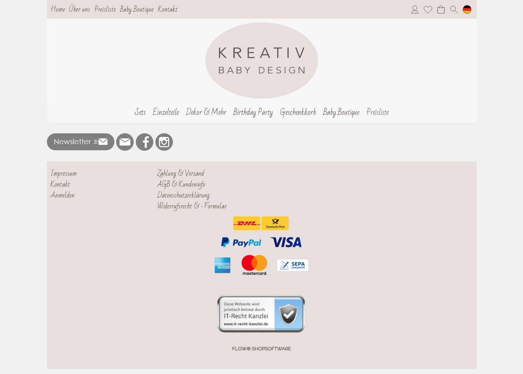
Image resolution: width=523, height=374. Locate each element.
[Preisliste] (377, 112)
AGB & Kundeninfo (181, 184)
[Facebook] (144, 142)
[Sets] (140, 112)
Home (57, 9)
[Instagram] (164, 142)
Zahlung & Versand (180, 173)
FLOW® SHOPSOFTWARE (261, 348)
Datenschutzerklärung (183, 195)
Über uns (79, 9)
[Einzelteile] (165, 112)
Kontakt (168, 9)
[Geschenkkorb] (298, 112)
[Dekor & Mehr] (206, 112)
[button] (454, 9)
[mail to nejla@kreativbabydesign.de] (125, 142)
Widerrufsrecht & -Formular (192, 206)
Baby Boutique (137, 9)
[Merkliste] (428, 9)
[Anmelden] (414, 9)
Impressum (63, 173)
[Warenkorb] (441, 9)
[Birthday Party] (253, 112)
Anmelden (62, 195)
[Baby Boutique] (341, 112)
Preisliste (105, 9)
